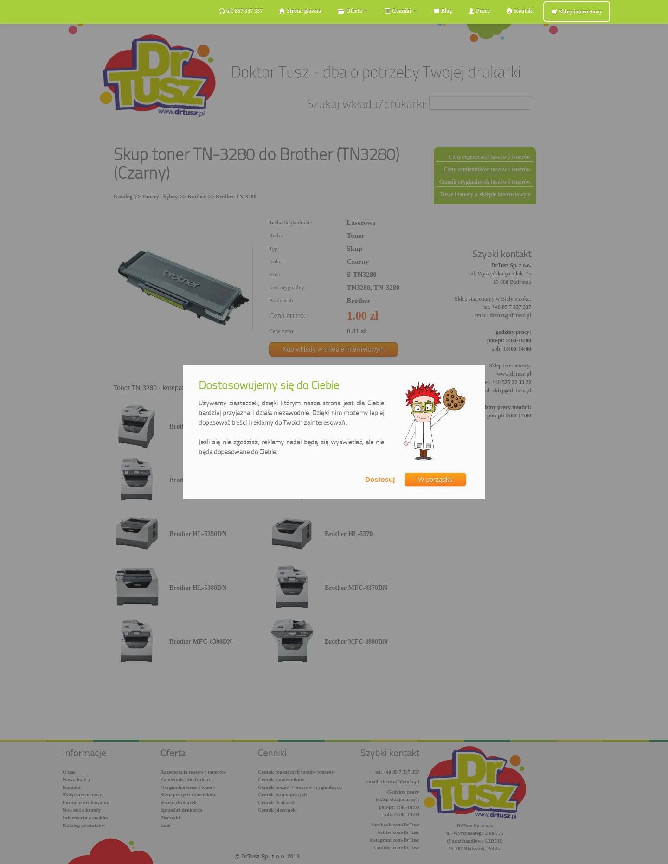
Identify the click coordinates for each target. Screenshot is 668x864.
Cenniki (400, 10)
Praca (479, 10)
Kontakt (520, 10)
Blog (442, 10)
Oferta (352, 10)
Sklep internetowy (576, 11)
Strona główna (300, 10)
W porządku (435, 479)
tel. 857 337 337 (240, 10)
